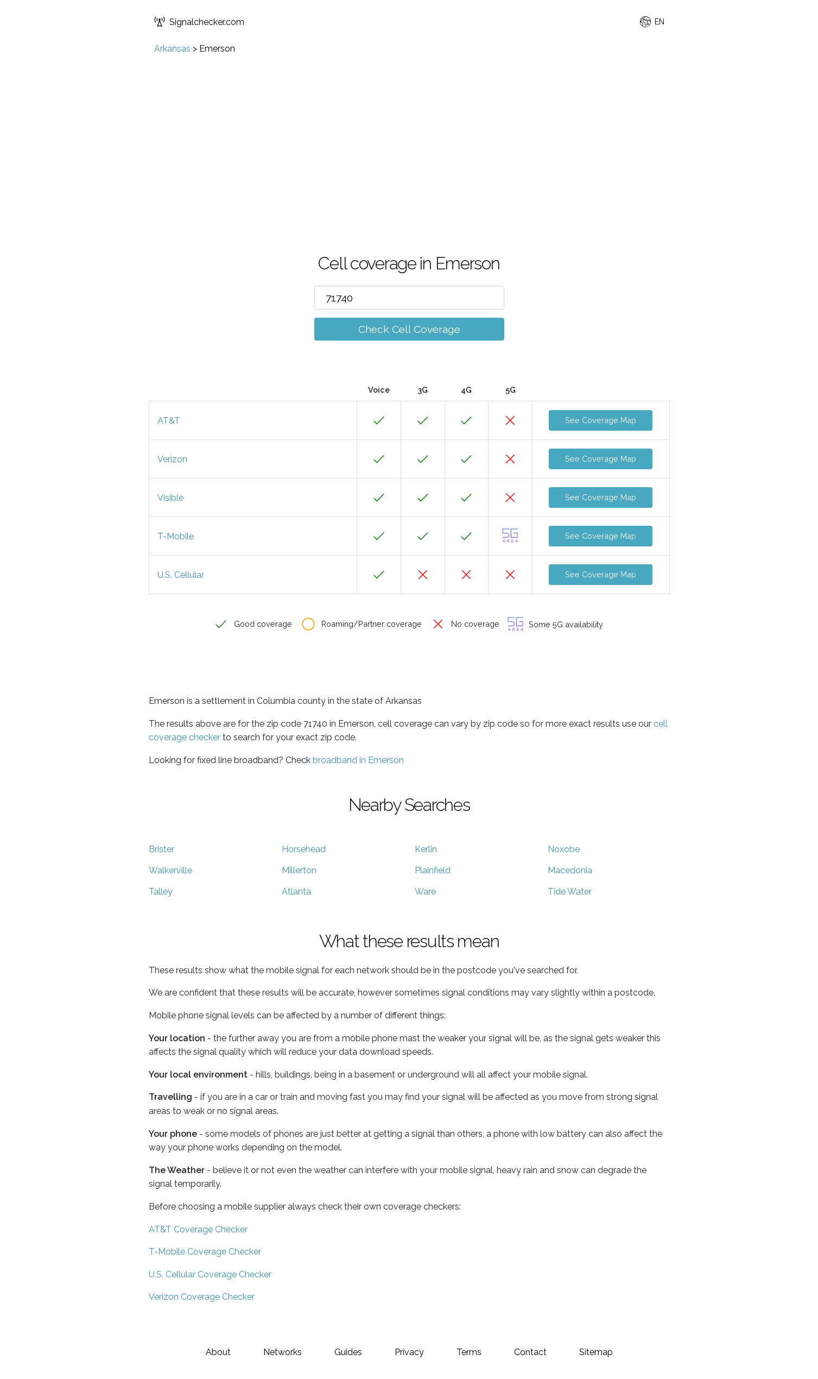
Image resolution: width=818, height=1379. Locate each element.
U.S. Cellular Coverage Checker (210, 1274)
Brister (161, 849)
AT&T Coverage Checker (198, 1229)
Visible (170, 498)
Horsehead (304, 849)
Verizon (172, 459)
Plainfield (433, 870)
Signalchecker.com (199, 21)
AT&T (168, 420)
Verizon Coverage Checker (202, 1297)
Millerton (299, 870)
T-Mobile (175, 536)
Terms (468, 1352)
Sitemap (596, 1352)
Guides (348, 1352)
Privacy (409, 1352)
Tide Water (570, 891)
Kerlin (426, 849)
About (218, 1352)
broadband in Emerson (358, 760)
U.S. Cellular (180, 575)
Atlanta (296, 891)
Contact (530, 1352)
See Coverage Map (600, 420)
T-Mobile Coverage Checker (205, 1251)
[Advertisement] (409, 135)
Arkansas (172, 48)
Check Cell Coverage (409, 329)
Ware (425, 891)
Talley (161, 891)
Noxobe (564, 849)
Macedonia (570, 870)
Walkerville (170, 870)
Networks (282, 1352)
